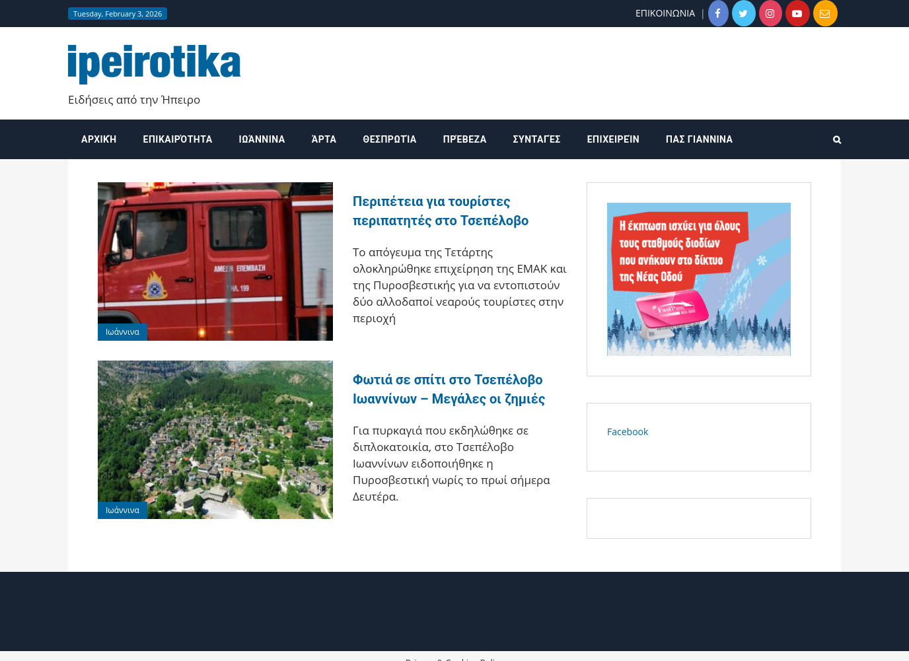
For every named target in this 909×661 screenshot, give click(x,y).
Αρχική (99, 139)
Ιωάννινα (262, 139)
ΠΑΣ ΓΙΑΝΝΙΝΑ (699, 139)
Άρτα (324, 139)
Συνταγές (537, 139)
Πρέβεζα (465, 139)
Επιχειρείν (613, 139)
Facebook (627, 431)
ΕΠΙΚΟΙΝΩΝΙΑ (665, 13)
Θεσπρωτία (390, 139)
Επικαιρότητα (178, 139)
